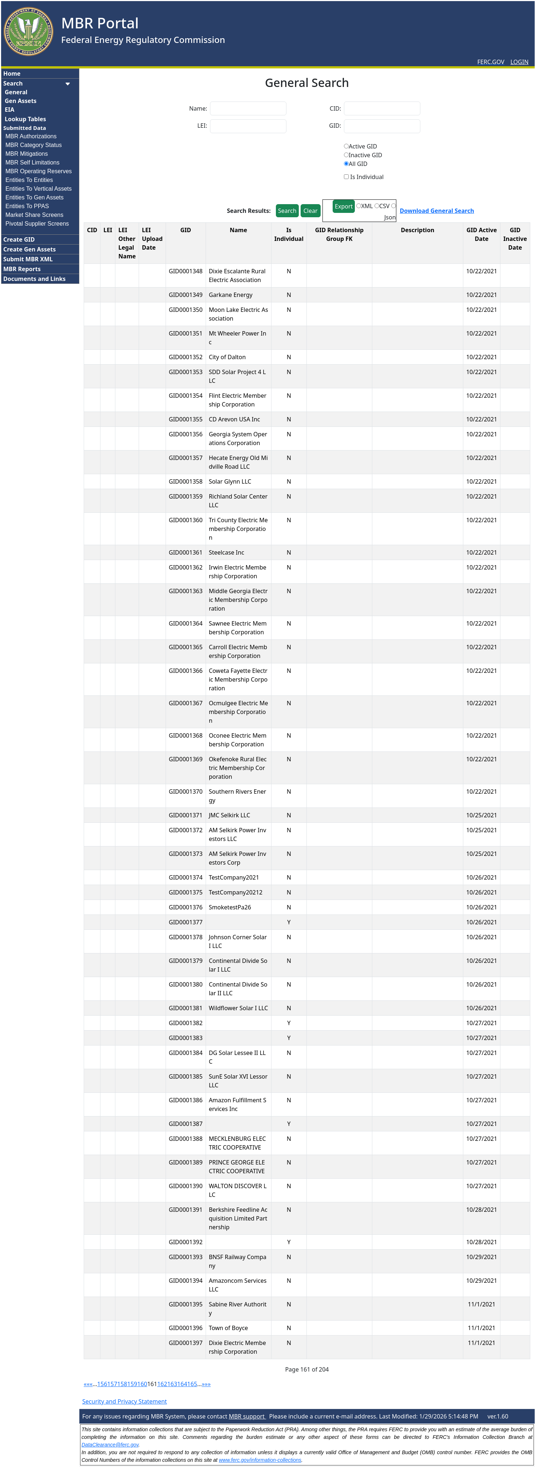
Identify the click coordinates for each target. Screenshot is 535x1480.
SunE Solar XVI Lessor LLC (238, 1080)
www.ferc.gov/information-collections (260, 1460)
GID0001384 (186, 1053)
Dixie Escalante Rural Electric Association (237, 275)
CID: (335, 108)
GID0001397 (186, 1343)
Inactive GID (365, 155)
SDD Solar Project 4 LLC (237, 376)
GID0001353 (186, 372)
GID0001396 (186, 1328)
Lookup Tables (25, 119)
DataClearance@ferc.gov (110, 1445)
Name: (198, 108)
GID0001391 (186, 1210)
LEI (107, 230)
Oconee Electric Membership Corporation (238, 739)
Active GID (363, 146)
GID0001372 (186, 830)
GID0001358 (186, 481)
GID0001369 (186, 759)
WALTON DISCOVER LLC (238, 1190)
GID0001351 (186, 333)
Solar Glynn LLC (230, 481)
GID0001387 (186, 1124)
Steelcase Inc (226, 552)
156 (102, 1384)
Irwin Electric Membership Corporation (237, 571)
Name (238, 230)
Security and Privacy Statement (124, 1401)
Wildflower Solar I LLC (238, 1008)
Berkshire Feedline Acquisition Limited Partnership (238, 1218)
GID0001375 (186, 892)
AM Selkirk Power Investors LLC (237, 834)
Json (390, 217)
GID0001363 (186, 591)
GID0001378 (186, 937)
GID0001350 (186, 310)
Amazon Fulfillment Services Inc (237, 1104)
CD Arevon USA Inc (234, 419)
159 (132, 1384)
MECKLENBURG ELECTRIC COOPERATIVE (237, 1143)
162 (162, 1384)
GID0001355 (186, 419)
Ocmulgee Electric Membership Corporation (238, 712)
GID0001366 (186, 671)
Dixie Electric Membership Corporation (237, 1347)
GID (185, 230)
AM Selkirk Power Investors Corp (237, 858)
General (16, 92)
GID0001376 (186, 907)
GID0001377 (186, 922)
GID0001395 (186, 1304)
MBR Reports (22, 269)
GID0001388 (186, 1139)
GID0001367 (186, 703)
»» (208, 1384)
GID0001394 (186, 1281)
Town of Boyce (228, 1328)
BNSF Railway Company (237, 1261)
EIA (9, 110)
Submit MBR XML (28, 259)
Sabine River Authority (238, 1308)
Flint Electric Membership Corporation (237, 400)
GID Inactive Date (515, 238)
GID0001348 (186, 271)
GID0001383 (186, 1038)
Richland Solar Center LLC (238, 500)
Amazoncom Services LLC (238, 1285)
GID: (335, 126)
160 (142, 1384)
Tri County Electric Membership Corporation (238, 528)
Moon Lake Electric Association (238, 314)
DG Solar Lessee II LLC (237, 1057)
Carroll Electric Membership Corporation (238, 651)
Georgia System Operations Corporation (238, 438)
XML (367, 206)
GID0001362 (186, 567)
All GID (358, 164)
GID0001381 (186, 1008)
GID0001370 (186, 791)
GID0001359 (186, 496)
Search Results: (249, 211)
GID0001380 (186, 984)
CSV (384, 206)
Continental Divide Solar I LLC (238, 965)
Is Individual (289, 234)
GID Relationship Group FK (339, 234)
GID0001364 (186, 623)
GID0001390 (186, 1186)
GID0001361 (186, 552)
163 (172, 1384)
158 (122, 1384)
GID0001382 (186, 1023)
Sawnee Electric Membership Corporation (238, 627)
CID (92, 230)
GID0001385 (186, 1076)
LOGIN (520, 62)
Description (418, 230)
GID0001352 (186, 357)
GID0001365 (186, 647)
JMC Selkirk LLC (229, 815)
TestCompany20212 (236, 892)
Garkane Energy (231, 295)
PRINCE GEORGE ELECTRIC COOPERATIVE (237, 1166)
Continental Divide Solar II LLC (238, 988)
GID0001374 (186, 877)
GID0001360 (186, 520)
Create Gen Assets (29, 249)
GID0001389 (186, 1162)
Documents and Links (34, 279)
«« (87, 1384)
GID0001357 (186, 458)
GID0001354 (186, 396)
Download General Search (437, 211)
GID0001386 (186, 1100)
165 (192, 1384)
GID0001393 (186, 1257)
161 (152, 1384)
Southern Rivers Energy (237, 795)
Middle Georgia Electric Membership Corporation (238, 599)
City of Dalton (227, 357)
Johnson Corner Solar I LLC (238, 941)
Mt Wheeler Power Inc (237, 337)
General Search (307, 83)
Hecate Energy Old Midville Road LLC (238, 462)
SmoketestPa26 (230, 907)
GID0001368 (186, 735)
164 (182, 1384)
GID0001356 (186, 434)
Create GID (19, 239)
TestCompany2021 (234, 877)
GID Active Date (482, 234)
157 (112, 1384)
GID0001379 (186, 961)
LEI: (202, 126)
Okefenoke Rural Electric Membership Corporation (238, 768)
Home (11, 74)
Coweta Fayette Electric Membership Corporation (238, 679)
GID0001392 (186, 1242)
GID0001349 (186, 295)
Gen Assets (20, 101)
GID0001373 (186, 854)
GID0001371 (186, 815)
